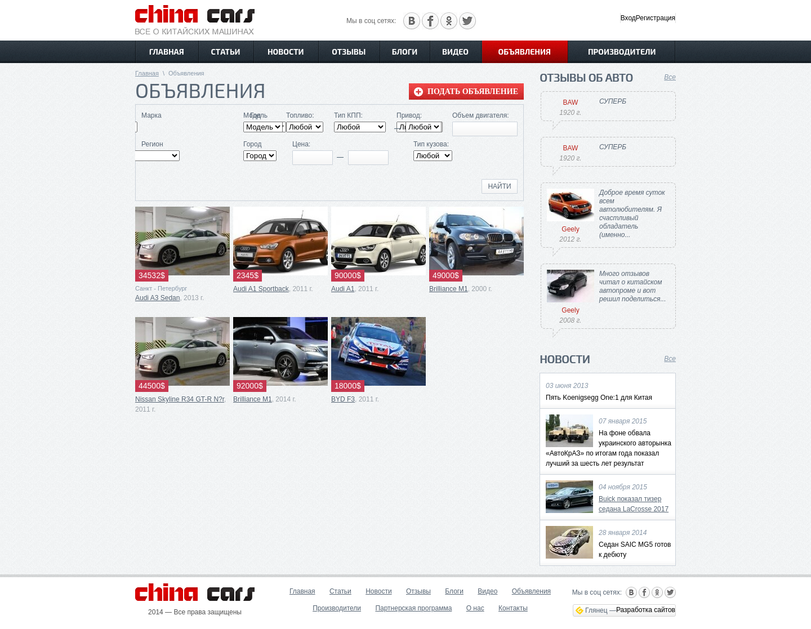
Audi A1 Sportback (261, 289)
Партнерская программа (413, 608)
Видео (455, 51)
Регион (152, 144)
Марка (151, 115)
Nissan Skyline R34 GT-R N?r (179, 399)
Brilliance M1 (448, 289)
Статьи (225, 51)
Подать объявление (472, 91)
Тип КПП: (348, 115)
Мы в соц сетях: (371, 21)
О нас (475, 608)
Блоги (404, 51)
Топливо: (300, 115)
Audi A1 (342, 289)
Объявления (524, 51)
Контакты (513, 608)
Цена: (301, 144)
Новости (286, 51)
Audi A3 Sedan (157, 298)
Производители (622, 51)
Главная (166, 51)
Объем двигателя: (480, 115)
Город (252, 144)
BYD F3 (343, 399)
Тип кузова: (431, 144)
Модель (255, 115)
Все (670, 77)
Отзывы (349, 51)
